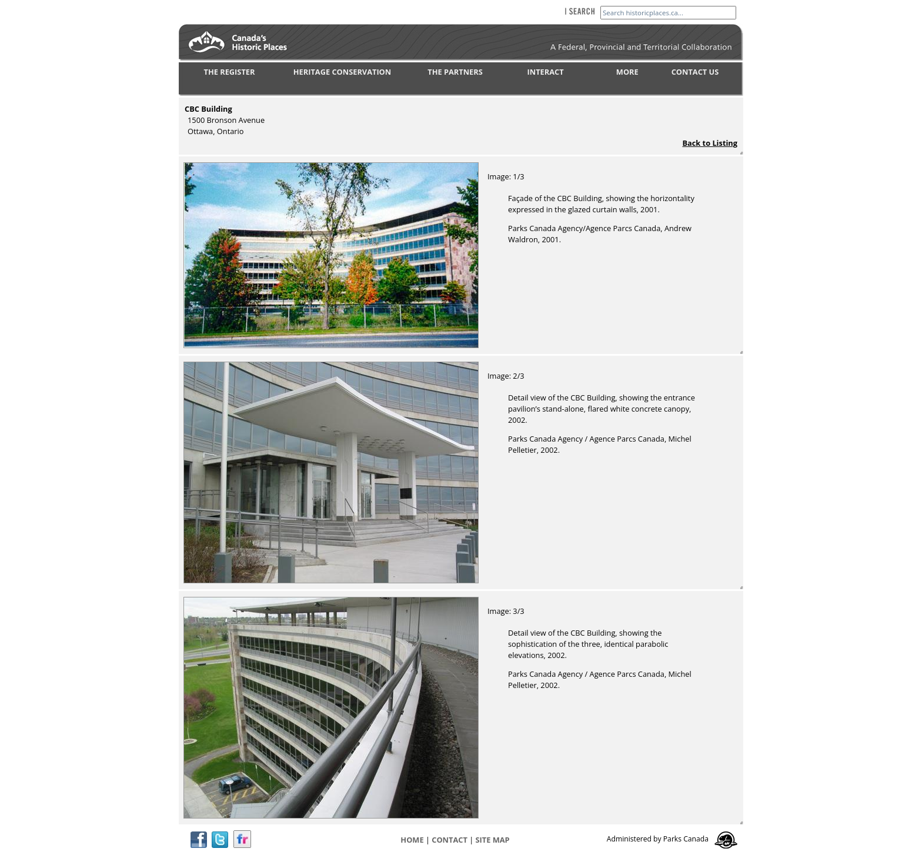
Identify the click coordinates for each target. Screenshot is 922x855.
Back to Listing (709, 143)
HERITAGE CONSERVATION (342, 71)
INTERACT (545, 71)
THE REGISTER (229, 71)
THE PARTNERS (454, 71)
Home (411, 839)
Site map (493, 839)
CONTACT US (695, 71)
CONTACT (449, 839)
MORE (627, 71)
